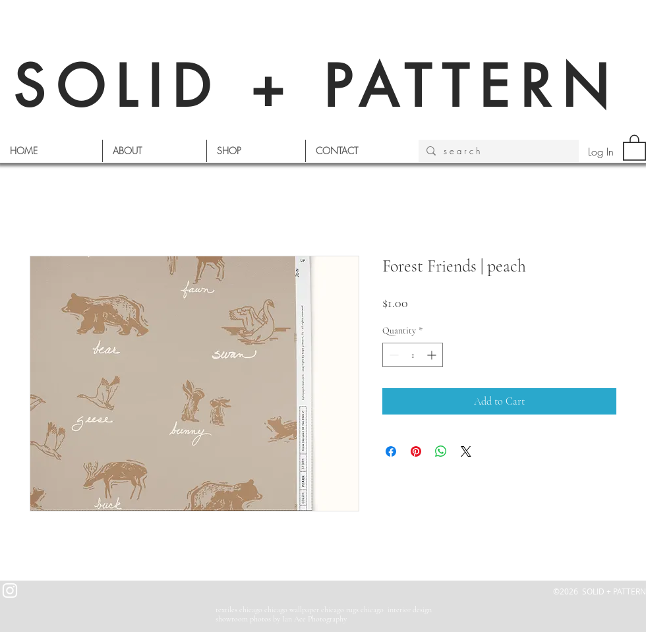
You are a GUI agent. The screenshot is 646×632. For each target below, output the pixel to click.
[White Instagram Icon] (10, 590)
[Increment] (433, 354)
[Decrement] (392, 354)
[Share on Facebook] (391, 451)
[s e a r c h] (497, 151)
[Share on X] (466, 451)
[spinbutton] (413, 354)
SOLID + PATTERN (316, 86)
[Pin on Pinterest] (416, 451)
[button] (634, 147)
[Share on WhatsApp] (441, 451)
